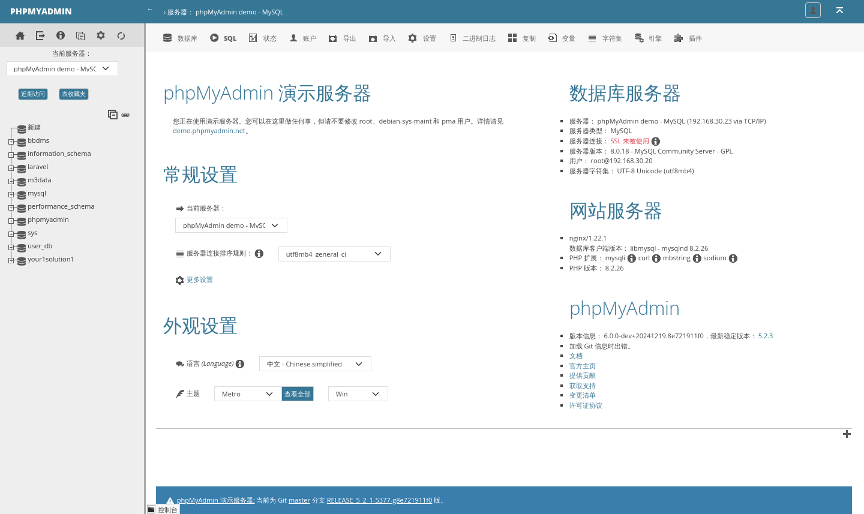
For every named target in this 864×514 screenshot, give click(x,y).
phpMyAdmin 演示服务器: (216, 499)
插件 (688, 38)
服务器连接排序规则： (219, 253)
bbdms (38, 140)
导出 (342, 38)
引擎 (648, 38)
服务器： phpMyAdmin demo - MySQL (225, 11)
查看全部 (297, 393)
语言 (210, 364)
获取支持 (582, 385)
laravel (38, 166)
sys (32, 232)
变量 (562, 38)
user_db (40, 245)
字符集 (604, 38)
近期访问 (33, 94)
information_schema (59, 153)
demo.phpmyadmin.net (209, 130)
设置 (422, 38)
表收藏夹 (74, 94)
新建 (34, 126)
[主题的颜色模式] (358, 393)
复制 (522, 38)
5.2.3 (765, 335)
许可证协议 (585, 405)
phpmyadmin (48, 219)
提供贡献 (582, 375)
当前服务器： (72, 53)
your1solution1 (51, 258)
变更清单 (582, 394)
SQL (223, 38)
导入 (382, 38)
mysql (37, 192)
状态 (262, 38)
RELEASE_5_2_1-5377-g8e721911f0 (380, 499)
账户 (303, 38)
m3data (39, 179)
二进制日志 (472, 38)
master (299, 499)
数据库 (180, 38)
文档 (576, 355)
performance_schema (61, 206)
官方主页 (582, 365)
